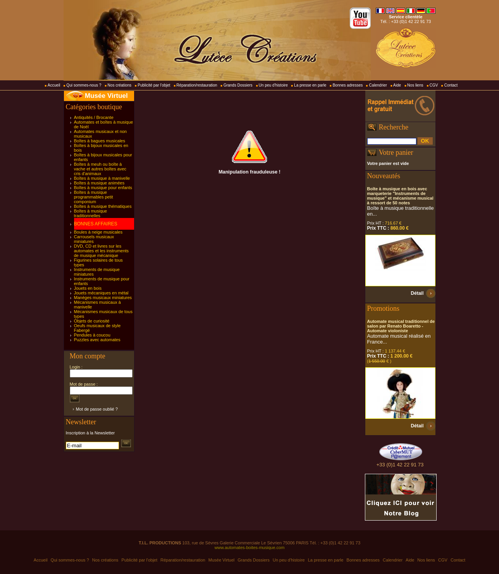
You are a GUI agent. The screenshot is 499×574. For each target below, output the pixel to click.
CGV (434, 85)
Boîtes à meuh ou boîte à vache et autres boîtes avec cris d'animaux (100, 169)
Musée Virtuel (106, 95)
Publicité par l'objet (154, 85)
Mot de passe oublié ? (97, 409)
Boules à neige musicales (98, 232)
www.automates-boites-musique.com (249, 547)
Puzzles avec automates (97, 339)
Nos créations (119, 85)
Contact (450, 85)
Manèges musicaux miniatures (103, 297)
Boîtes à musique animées (99, 183)
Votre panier (396, 152)
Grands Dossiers (237, 85)
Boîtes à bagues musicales (99, 140)
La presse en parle (310, 85)
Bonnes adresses (348, 85)
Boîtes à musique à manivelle (102, 178)
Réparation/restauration (197, 85)
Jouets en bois (88, 288)
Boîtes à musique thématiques (103, 206)
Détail (417, 293)
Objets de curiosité (92, 321)
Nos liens (415, 85)
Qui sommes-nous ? (83, 85)
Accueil (54, 85)
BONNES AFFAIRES (95, 224)
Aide (397, 85)
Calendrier (378, 85)
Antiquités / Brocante (94, 117)
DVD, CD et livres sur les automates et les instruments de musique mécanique (101, 251)
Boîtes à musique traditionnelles (90, 213)
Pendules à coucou (92, 335)
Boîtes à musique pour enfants (103, 187)
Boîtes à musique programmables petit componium (93, 197)
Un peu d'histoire (273, 85)
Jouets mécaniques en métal (101, 293)
